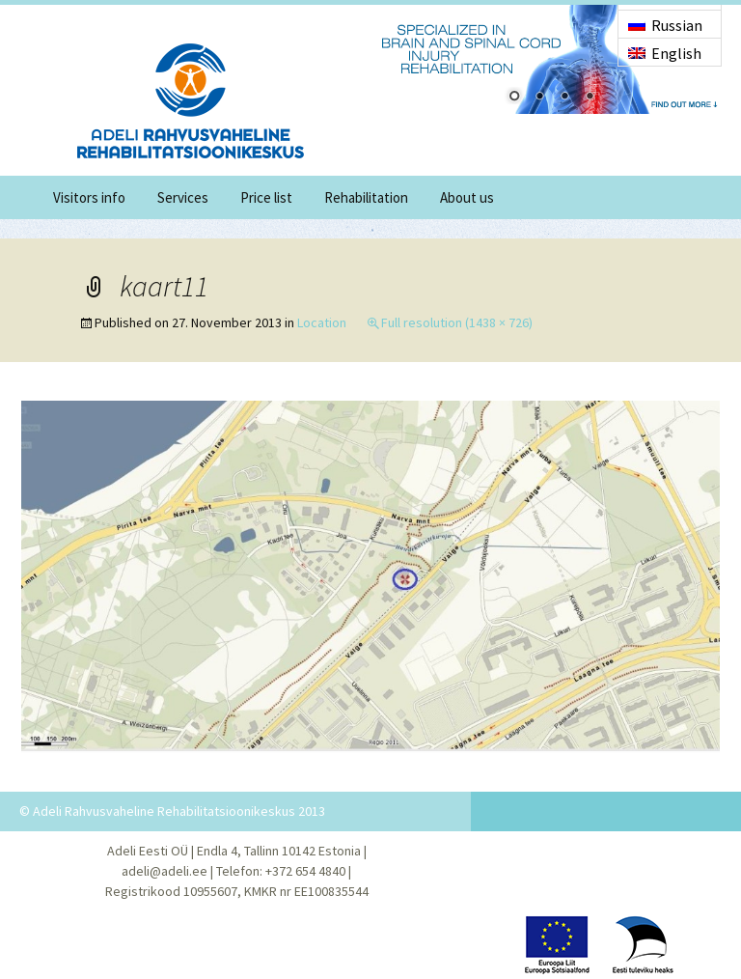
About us (467, 197)
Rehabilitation (366, 197)
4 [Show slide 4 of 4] (589, 97)
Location (321, 322)
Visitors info (89, 197)
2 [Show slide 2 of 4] (539, 97)
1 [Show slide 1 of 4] (514, 97)
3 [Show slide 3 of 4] (564, 97)
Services (182, 197)
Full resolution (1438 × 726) (457, 322)
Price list (266, 197)
